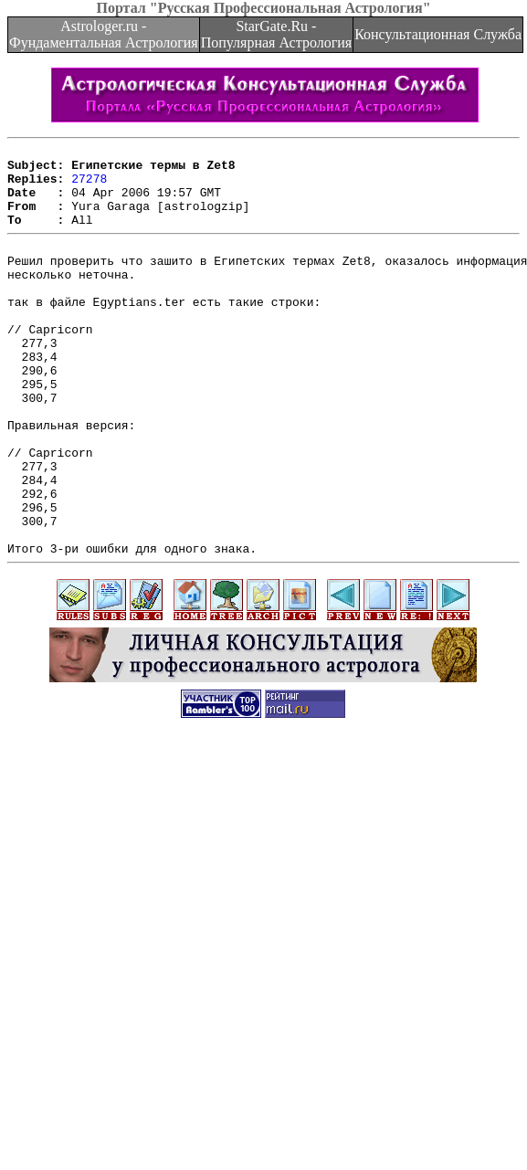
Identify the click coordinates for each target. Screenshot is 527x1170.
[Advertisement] (171, 981)
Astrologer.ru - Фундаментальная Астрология (103, 34)
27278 (89, 186)
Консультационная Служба (438, 34)
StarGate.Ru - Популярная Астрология (276, 34)
